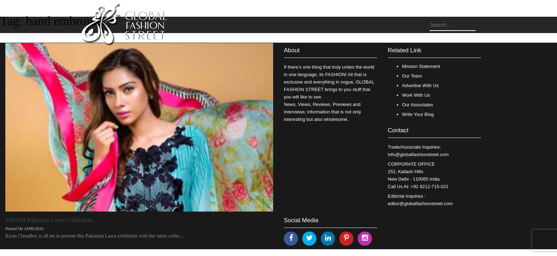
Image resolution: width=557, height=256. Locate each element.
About (291, 50)
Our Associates (417, 104)
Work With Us (416, 95)
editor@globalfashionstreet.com (420, 203)
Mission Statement (421, 66)
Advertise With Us (420, 85)
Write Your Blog (418, 114)
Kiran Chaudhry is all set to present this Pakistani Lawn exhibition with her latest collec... (94, 236)
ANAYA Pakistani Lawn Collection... (50, 220)
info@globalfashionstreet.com (418, 154)
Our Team (412, 76)
